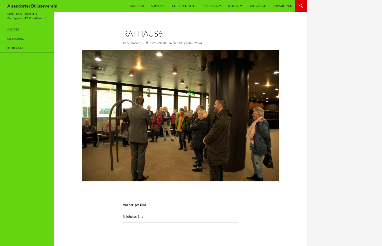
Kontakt (13, 29)
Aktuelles (211, 5)
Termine (233, 5)
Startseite (137, 5)
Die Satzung (15, 38)
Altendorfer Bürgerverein (32, 6)
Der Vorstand (282, 5)
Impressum (15, 47)
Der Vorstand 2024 (187, 43)
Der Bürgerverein (184, 5)
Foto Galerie (257, 5)
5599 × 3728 (158, 43)
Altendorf (158, 5)
